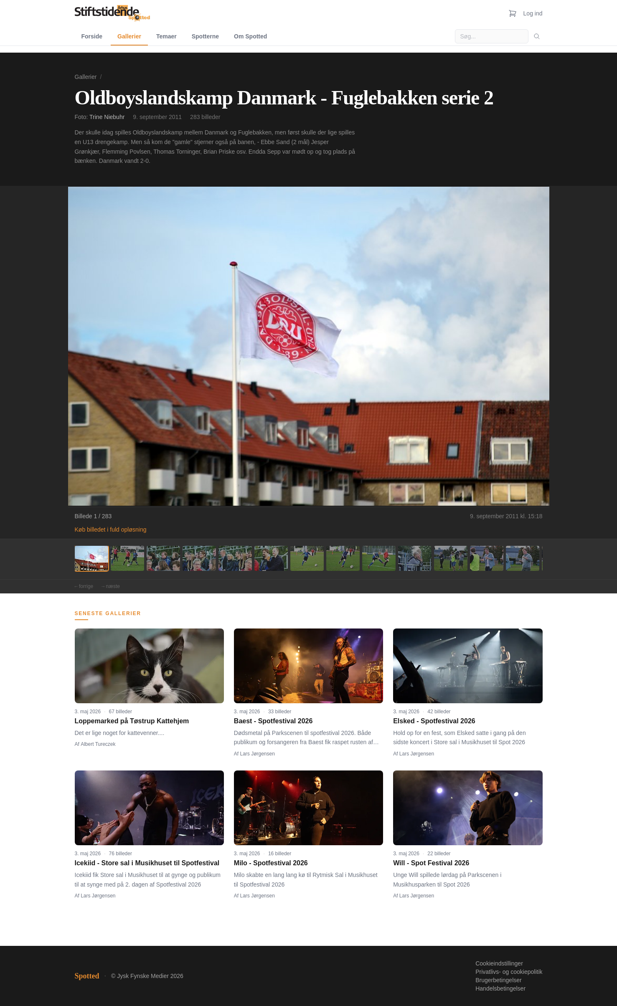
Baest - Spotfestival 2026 (273, 721)
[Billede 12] (486, 558)
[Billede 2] (127, 558)
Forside (92, 36)
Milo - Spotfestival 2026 (271, 863)
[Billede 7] (307, 558)
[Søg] (537, 36)
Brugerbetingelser (498, 980)
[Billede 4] (199, 558)
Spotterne (205, 36)
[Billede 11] (450, 558)
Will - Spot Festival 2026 (431, 863)
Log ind (533, 13)
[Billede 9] (379, 558)
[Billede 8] (343, 558)
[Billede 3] (163, 558)
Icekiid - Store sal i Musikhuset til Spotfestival (147, 863)
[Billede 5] (235, 558)
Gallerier (129, 36)
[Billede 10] (415, 558)
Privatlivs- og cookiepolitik (508, 971)
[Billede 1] (91, 558)
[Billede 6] (271, 558)
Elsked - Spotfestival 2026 (434, 721)
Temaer (166, 36)
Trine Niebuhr (106, 117)
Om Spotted (250, 36)
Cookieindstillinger (499, 963)
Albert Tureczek (98, 744)
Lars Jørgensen (257, 754)
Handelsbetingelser (500, 988)
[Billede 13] (522, 558)
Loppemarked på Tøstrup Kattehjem (132, 721)
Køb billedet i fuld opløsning (111, 529)
